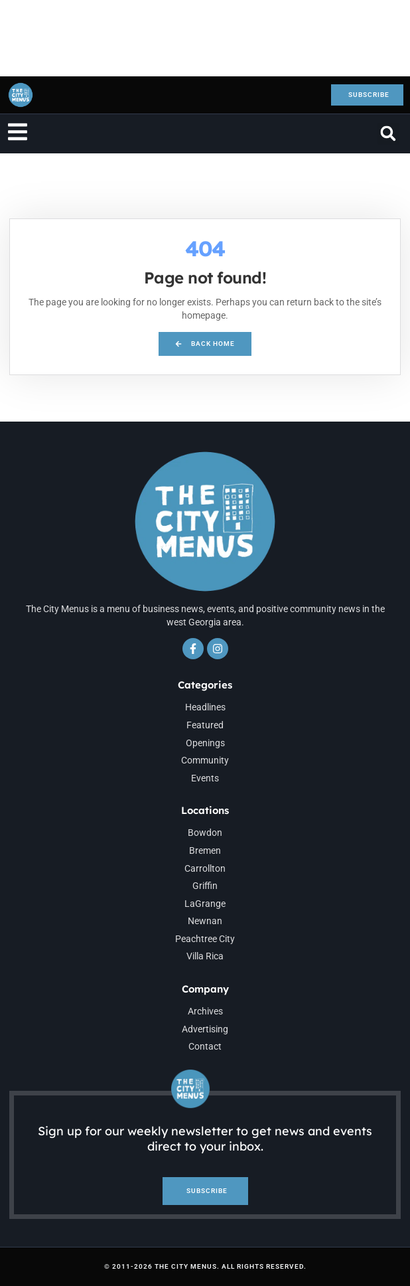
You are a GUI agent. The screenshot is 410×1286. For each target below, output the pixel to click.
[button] (388, 134)
